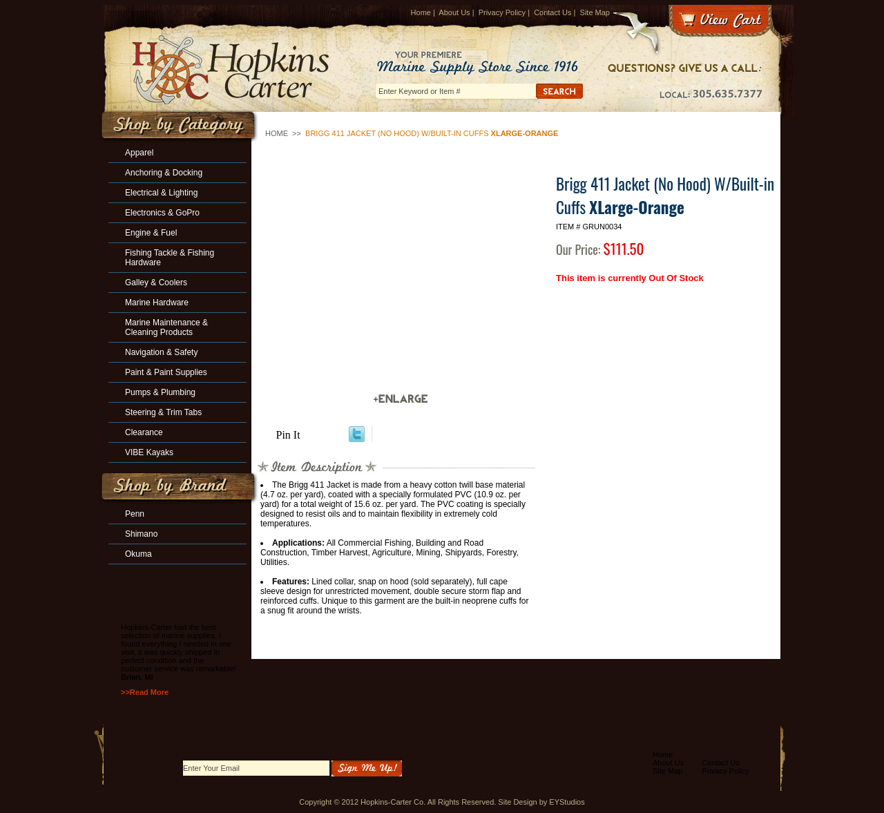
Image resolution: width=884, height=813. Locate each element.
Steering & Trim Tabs (163, 412)
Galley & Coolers (156, 282)
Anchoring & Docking (163, 173)
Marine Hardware (157, 302)
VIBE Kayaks (149, 452)
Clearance (144, 432)
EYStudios (566, 802)
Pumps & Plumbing (160, 392)
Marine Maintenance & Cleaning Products (166, 327)
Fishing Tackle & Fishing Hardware (169, 257)
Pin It (288, 435)
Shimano (141, 534)
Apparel (139, 152)
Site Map (595, 12)
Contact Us (552, 12)
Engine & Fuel (151, 233)
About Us (454, 12)
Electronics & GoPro (162, 213)
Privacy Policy (502, 12)
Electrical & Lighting (161, 193)
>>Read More (145, 692)
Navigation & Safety (161, 352)
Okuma (138, 554)
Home (421, 12)
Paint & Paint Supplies (166, 372)
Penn (134, 514)
